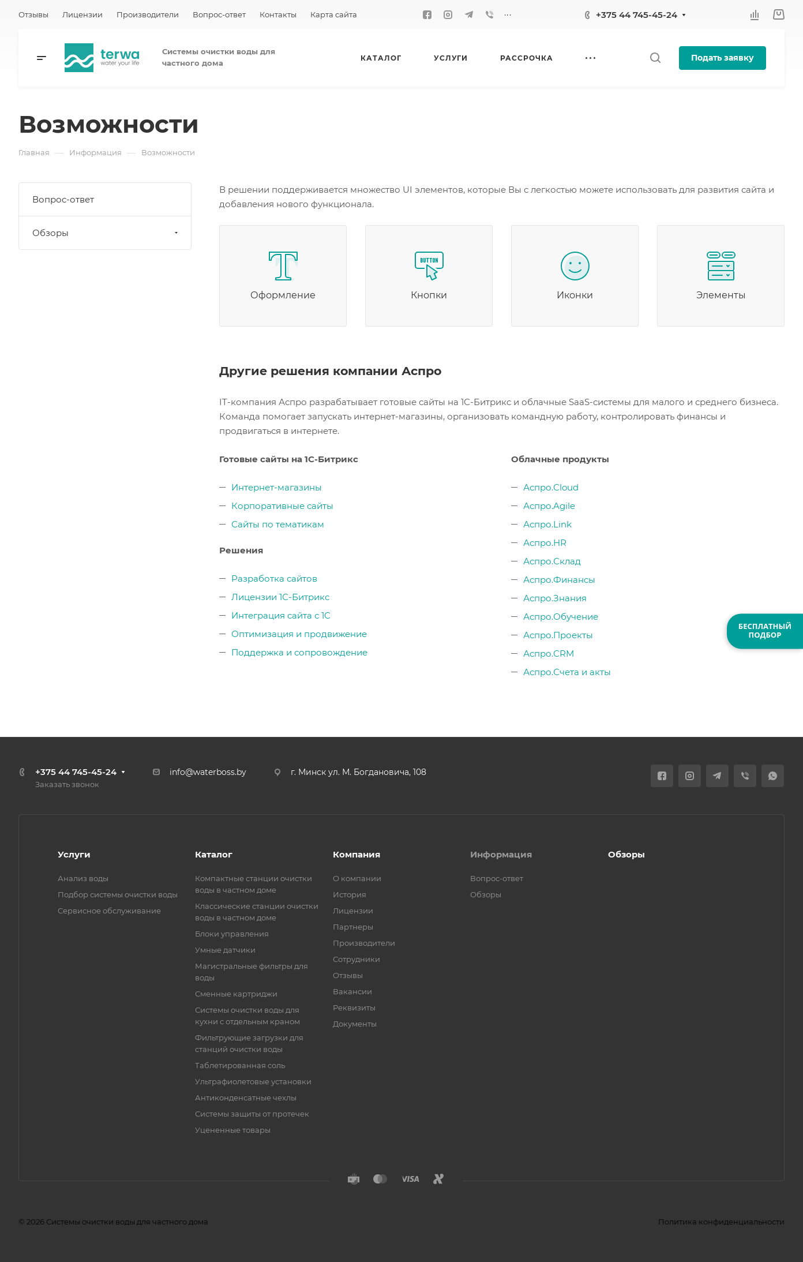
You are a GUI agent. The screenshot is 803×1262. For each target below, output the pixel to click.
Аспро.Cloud (551, 487)
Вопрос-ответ (63, 199)
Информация (501, 854)
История (349, 894)
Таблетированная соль (240, 1065)
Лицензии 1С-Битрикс (280, 596)
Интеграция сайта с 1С (281, 615)
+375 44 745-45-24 (636, 14)
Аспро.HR (544, 542)
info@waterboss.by (208, 772)
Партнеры (353, 926)
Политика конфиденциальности (721, 1221)
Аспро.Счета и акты (567, 671)
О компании (357, 878)
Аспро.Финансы (559, 579)
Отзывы (348, 975)
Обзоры (106, 232)
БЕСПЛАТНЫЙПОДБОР (764, 631)
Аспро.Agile (549, 505)
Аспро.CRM (548, 653)
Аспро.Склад (552, 561)
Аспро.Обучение (560, 616)
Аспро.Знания (555, 598)
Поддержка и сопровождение (299, 652)
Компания (356, 854)
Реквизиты (354, 1007)
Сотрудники (356, 959)
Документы (355, 1023)
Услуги (74, 854)
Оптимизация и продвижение (299, 633)
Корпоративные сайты (282, 505)
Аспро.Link (547, 524)
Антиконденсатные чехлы (246, 1097)
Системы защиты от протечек (252, 1113)
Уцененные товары (233, 1129)
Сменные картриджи (236, 993)
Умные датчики (225, 949)
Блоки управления (232, 933)
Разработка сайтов (274, 578)
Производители (364, 943)
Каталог (213, 854)
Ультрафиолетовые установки (253, 1081)
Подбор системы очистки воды (118, 894)
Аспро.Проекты (558, 635)
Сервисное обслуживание (109, 910)
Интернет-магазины (276, 487)
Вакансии (352, 991)
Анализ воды (83, 878)
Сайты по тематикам (277, 524)
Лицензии (353, 910)
